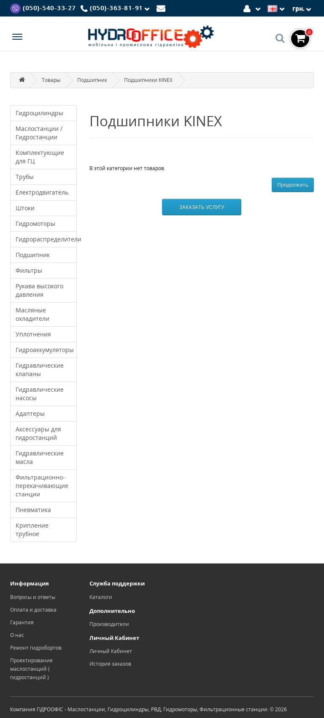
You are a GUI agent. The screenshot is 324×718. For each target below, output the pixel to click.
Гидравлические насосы (40, 393)
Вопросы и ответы (32, 597)
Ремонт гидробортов (36, 647)
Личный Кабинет (110, 651)
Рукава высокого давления (39, 290)
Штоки (25, 208)
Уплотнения (33, 334)
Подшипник (92, 80)
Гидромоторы (35, 223)
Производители (109, 624)
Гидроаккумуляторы (45, 350)
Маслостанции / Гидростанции (39, 133)
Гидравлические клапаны (40, 369)
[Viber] (43, 8)
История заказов (110, 663)
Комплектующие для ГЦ (40, 157)
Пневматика (33, 510)
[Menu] (17, 37)
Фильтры (29, 270)
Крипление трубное (32, 529)
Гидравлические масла (40, 457)
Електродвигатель (42, 192)
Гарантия (22, 622)
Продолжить (292, 184)
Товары (51, 80)
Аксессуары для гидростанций (38, 433)
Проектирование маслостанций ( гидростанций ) (31, 669)
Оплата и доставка (33, 609)
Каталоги (100, 597)
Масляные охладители (32, 314)
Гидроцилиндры (39, 113)
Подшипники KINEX (148, 80)
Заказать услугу (201, 207)
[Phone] (116, 8)
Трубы (25, 177)
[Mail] (162, 8)
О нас (17, 635)
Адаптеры (30, 413)
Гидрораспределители (46, 239)
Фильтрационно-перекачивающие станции (42, 485)
